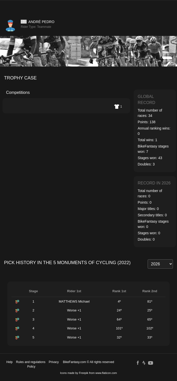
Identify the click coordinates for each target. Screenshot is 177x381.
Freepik (83, 372)
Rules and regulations (30, 362)
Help (9, 362)
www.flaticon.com (106, 372)
